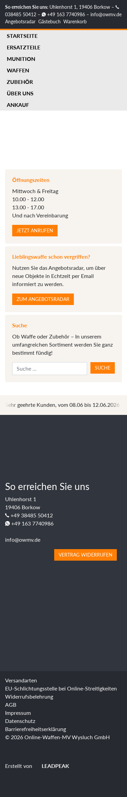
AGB (10, 704)
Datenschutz (20, 721)
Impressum (18, 712)
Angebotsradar (20, 21)
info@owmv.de (106, 14)
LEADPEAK (51, 766)
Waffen (18, 70)
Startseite (22, 35)
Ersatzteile (23, 47)
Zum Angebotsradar (43, 299)
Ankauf (18, 104)
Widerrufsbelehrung (29, 696)
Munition (21, 58)
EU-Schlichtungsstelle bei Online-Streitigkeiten (61, 688)
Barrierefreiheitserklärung (35, 729)
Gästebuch (49, 21)
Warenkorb (75, 21)
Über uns (20, 93)
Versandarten (21, 680)
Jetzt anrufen (35, 230)
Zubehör (20, 81)
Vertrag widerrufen (85, 555)
